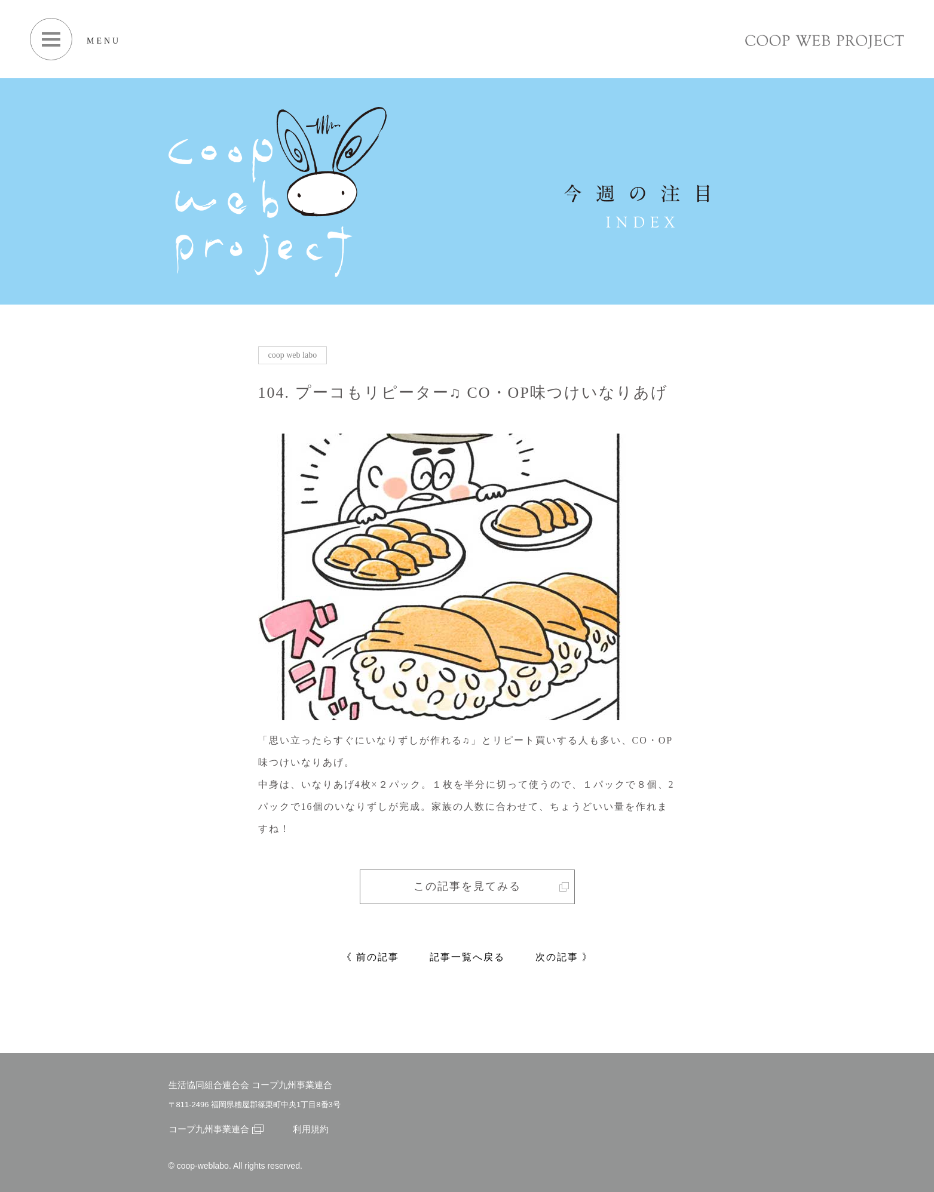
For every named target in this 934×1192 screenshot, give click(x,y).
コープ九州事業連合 (216, 1129)
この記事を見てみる (491, 886)
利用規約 (311, 1129)
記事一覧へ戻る (467, 957)
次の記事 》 (564, 957)
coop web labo (292, 355)
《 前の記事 (370, 957)
